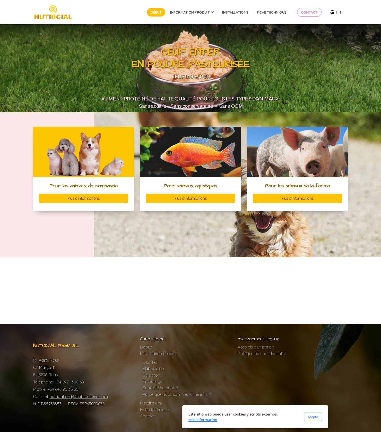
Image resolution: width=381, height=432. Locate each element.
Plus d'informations (84, 198)
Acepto (248, 417)
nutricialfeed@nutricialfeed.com (79, 396)
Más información (138, 419)
